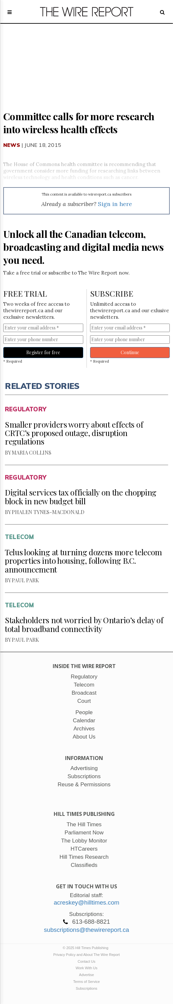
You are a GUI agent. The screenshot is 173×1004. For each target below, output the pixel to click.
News (11, 145)
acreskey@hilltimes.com (86, 902)
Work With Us (86, 968)
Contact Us (86, 961)
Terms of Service (86, 982)
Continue (130, 352)
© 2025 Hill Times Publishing (86, 948)
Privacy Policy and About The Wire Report (86, 955)
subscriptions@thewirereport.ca (86, 929)
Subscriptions (86, 988)
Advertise (86, 975)
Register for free (43, 352)
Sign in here (115, 204)
